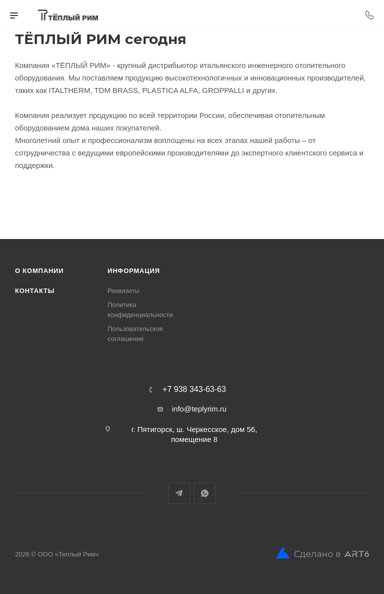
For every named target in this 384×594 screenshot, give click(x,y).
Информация (134, 270)
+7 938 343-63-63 (194, 390)
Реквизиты (124, 290)
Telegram (179, 493)
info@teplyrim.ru (199, 408)
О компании (39, 270)
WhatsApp (205, 493)
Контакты (34, 290)
